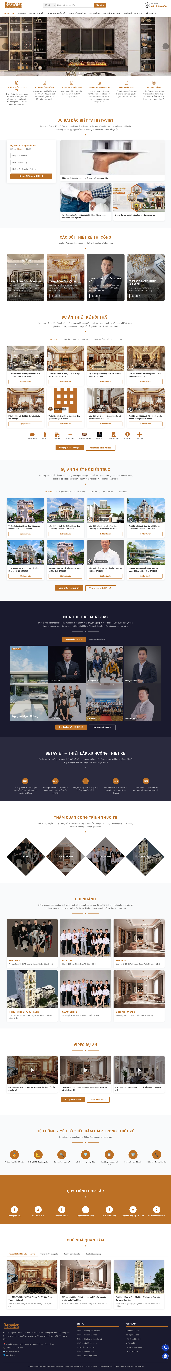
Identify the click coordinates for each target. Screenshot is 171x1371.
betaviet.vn (10, 1355)
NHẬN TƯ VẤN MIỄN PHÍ (31, 176)
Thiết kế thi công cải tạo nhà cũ (89, 1339)
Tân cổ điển (53, 339)
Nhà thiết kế (130, 1343)
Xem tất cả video (98, 1100)
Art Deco (84, 339)
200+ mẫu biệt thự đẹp (86, 1347)
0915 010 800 (17, 1348)
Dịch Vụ (22, 13)
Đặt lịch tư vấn (25, 382)
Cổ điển (94, 492)
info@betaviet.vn (12, 1351)
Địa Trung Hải (108, 492)
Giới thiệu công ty (132, 1331)
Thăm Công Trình (77, 13)
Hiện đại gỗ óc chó (101, 339)
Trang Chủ (9, 13)
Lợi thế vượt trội (112, 13)
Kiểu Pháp (81, 492)
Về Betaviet (151, 13)
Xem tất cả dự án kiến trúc (100, 588)
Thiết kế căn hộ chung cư (87, 1343)
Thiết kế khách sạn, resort (87, 1356)
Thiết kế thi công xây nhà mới (88, 1331)
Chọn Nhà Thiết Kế (56, 13)
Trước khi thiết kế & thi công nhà (22, 1254)
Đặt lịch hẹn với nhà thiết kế (71, 727)
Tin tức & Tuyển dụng (134, 1347)
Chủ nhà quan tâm (133, 13)
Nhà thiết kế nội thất (97, 639)
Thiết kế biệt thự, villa (85, 1351)
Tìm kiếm (100, 5)
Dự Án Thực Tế (36, 13)
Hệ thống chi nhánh (133, 1339)
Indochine (118, 339)
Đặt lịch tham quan (73, 1099)
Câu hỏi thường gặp (93, 1254)
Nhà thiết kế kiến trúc (74, 639)
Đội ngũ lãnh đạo (132, 1335)
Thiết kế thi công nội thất (87, 1335)
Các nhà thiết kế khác (102, 727)
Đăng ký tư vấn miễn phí (69, 447)
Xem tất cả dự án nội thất (100, 448)
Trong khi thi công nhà (49, 1254)
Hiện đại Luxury (70, 339)
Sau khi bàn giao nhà (72, 1254)
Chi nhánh (95, 13)
